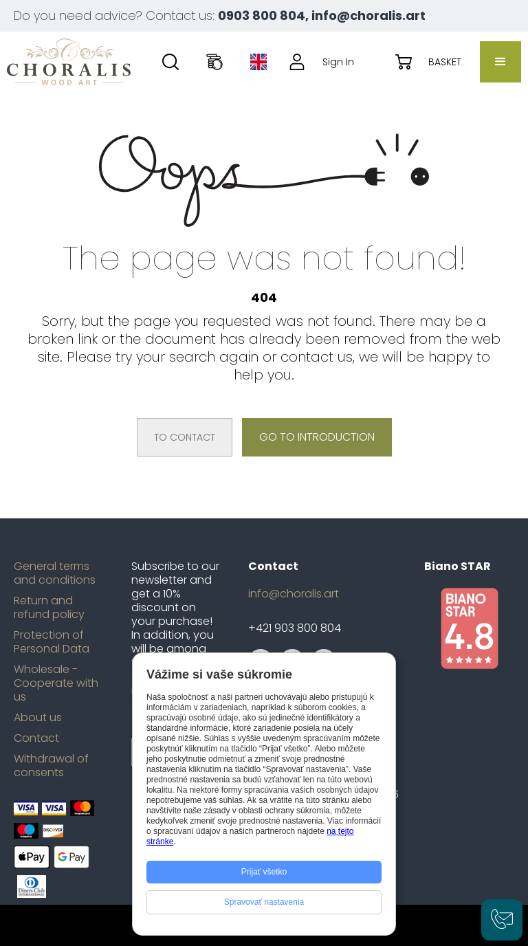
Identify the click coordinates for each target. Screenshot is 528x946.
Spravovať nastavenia (264, 902)
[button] (500, 61)
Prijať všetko (264, 872)
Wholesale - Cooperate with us (56, 683)
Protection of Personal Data (51, 642)
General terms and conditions (55, 573)
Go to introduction (317, 437)
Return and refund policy (49, 608)
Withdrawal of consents (51, 766)
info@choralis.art (293, 594)
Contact (36, 738)
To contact (184, 437)
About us (38, 718)
